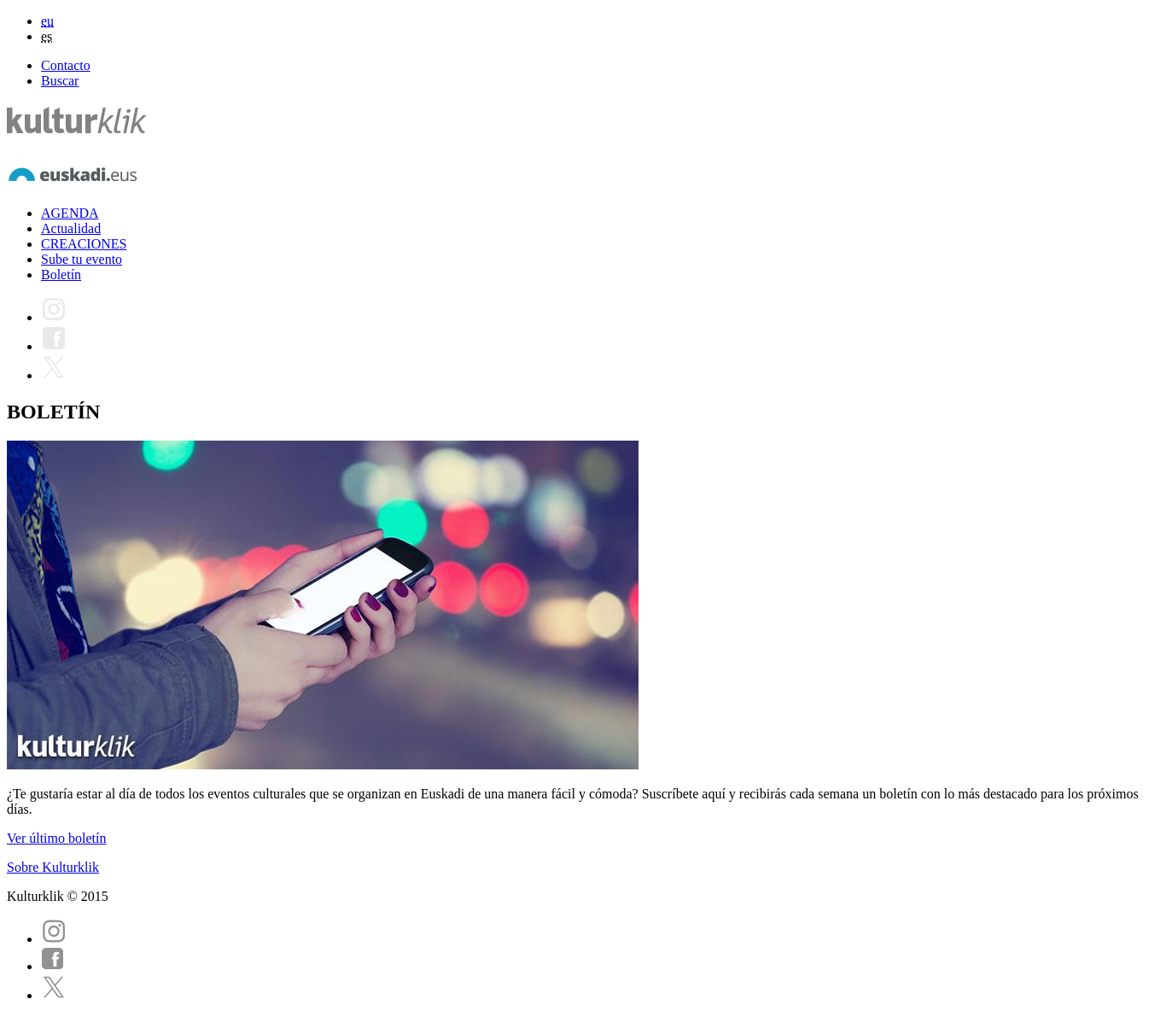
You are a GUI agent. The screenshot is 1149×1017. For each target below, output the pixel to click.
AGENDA (70, 213)
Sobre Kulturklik (53, 867)
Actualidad (71, 228)
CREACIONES (83, 244)
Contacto (65, 65)
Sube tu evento (81, 259)
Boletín (61, 274)
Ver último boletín (56, 838)
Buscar (60, 80)
